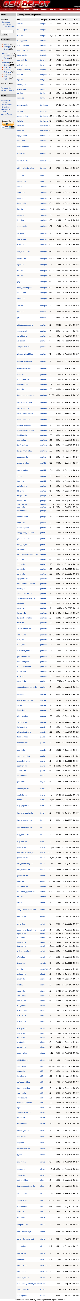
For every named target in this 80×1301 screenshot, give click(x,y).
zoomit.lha (21, 750)
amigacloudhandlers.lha (26, 910)
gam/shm (43, 645)
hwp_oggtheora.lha (24, 827)
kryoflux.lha (21, 1137)
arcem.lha (21, 186)
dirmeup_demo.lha (24, 1103)
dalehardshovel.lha (24, 593)
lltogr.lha (20, 1143)
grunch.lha (21, 1071)
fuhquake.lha (22, 496)
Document (8, 56)
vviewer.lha (21, 771)
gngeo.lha (21, 282)
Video (6, 79)
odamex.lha (21, 501)
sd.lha (19, 476)
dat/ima (43, 40)
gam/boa (43, 384)
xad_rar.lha (21, 1001)
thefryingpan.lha (23, 1088)
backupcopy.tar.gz (24, 1232)
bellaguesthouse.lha (25, 413)
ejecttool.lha (21, 1123)
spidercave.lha (23, 331)
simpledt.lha (21, 776)
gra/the (42, 756)
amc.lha (20, 24)
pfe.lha (19, 318)
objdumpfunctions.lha (25, 168)
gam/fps (43, 486)
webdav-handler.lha (24, 951)
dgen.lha (20, 265)
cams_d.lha (21, 917)
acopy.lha (21, 1217)
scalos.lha (21, 1169)
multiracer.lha (22, 470)
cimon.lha (21, 924)
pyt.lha (19, 1155)
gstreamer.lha (22, 116)
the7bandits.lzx (23, 445)
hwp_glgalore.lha (23, 806)
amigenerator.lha (23, 251)
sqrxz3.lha (21, 569)
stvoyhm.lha (21, 511)
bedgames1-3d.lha (24, 402)
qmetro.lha (21, 1162)
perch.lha (20, 902)
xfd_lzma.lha (22, 1098)
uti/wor (42, 1277)
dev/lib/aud (44, 105)
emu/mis (43, 312)
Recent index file (7, 90)
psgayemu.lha (22, 105)
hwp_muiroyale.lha (24, 820)
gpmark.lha (21, 1047)
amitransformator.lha (25, 700)
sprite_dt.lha (22, 40)
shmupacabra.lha (24, 666)
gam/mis (43, 523)
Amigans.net (6, 100)
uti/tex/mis (44, 1271)
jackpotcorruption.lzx (25, 425)
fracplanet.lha (22, 737)
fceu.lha (20, 271)
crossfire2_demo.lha (25, 651)
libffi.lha (20, 121)
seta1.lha (20, 175)
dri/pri (42, 181)
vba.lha (20, 306)
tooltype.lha (21, 1253)
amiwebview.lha (23, 761)
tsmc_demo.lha (23, 379)
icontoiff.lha (21, 710)
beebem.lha (21, 203)
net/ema (43, 887)
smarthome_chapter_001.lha (28, 1284)
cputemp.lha (22, 1053)
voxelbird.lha (22, 336)
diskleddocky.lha (23, 1060)
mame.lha (21, 299)
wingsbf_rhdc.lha (23, 347)
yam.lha (20, 896)
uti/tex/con (44, 1259)
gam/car (43, 457)
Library (6, 70)
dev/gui (43, 80)
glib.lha (20, 111)
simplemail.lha (22, 887)
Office (6, 74)
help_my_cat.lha (23, 545)
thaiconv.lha (21, 1265)
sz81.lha (20, 233)
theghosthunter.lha (24, 451)
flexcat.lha (21, 154)
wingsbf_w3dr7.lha (24, 361)
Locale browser (7, 27)
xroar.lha (20, 244)
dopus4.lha (21, 1066)
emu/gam (43, 251)
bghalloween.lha (23, 419)
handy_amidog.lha (24, 288)
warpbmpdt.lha (23, 45)
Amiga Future (6, 114)
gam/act (43, 325)
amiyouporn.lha (23, 1290)
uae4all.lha (21, 239)
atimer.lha (21, 1117)
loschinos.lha (22, 435)
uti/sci (42, 1186)
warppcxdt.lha (22, 50)
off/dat (42, 974)
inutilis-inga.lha (23, 528)
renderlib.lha (22, 795)
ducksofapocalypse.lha (26, 598)
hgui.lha (20, 80)
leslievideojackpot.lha (25, 430)
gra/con (43, 694)
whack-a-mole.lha (24, 629)
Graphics (7, 67)
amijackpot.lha (22, 384)
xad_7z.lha (21, 996)
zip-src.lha (21, 1037)
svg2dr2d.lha (22, 722)
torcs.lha (20, 481)
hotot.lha (20, 882)
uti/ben (42, 1042)
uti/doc (42, 1053)
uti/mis (42, 1108)
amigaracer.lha (23, 463)
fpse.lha (20, 276)
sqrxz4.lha (21, 574)
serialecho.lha (22, 1246)
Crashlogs (5, 22)
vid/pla (42, 1290)
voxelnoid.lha (22, 341)
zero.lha (20, 676)
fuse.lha (20, 209)
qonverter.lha (22, 1200)
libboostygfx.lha (23, 789)
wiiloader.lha (22, 65)
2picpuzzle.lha (22, 579)
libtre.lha (20, 126)
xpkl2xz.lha (21, 1015)
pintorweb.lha (22, 716)
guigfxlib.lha (21, 782)
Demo (6, 49)
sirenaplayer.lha (23, 29)
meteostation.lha (23, 1149)
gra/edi (42, 727)
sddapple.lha (22, 226)
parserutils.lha (22, 858)
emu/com (43, 186)
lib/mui (42, 864)
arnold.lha (21, 192)
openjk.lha (21, 507)
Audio (6, 44)
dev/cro (43, 60)
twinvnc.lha (21, 946)
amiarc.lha (21, 979)
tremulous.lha (22, 517)
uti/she (42, 1217)
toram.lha (20, 963)
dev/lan (43, 89)
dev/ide (43, 84)
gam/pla (43, 533)
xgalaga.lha (21, 635)
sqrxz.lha (20, 559)
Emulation (5, 63)
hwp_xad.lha (22, 842)
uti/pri (42, 1180)
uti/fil (42, 1066)
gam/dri (43, 463)
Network (7, 72)
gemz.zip (20, 608)
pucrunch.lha (22, 60)
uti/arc (42, 979)
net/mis (43, 910)
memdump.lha (22, 161)
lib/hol (42, 806)
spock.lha (21, 937)
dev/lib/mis (44, 111)
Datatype (7, 47)
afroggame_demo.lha (25, 533)
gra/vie (42, 761)
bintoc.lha (21, 140)
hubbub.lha (21, 848)
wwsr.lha (20, 1211)
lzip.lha (20, 985)
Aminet (4, 102)
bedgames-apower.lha (25, 395)
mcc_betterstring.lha (25, 864)
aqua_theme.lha (23, 756)
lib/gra (42, 782)
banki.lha (20, 389)
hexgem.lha (21, 613)
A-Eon (3, 112)
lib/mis (42, 848)
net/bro (42, 876)
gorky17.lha (21, 681)
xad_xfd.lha (21, 1093)
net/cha (43, 882)
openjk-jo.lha (22, 504)
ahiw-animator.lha (24, 732)
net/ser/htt (44, 969)
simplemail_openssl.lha (26, 891)
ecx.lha (20, 93)
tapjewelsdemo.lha (24, 618)
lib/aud (42, 776)
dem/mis (43, 55)
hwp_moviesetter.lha (25, 813)
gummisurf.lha (22, 876)
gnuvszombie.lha (23, 657)
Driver (6, 58)
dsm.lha (20, 969)
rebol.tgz (20, 98)
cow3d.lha (21, 1042)
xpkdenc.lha (21, 1010)
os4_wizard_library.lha (25, 853)
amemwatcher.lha (24, 1112)
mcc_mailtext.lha (23, 870)
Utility (6, 77)
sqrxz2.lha (21, 564)
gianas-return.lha (23, 538)
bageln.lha (21, 523)
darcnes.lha (21, 259)
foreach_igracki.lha (24, 1131)
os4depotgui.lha (23, 1082)
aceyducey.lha (22, 457)
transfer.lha (21, 942)
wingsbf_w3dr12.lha (25, 354)
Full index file (6, 88)
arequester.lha (22, 1225)
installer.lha (21, 1076)
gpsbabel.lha (22, 1193)
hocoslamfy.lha (23, 662)
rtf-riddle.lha (21, 1259)
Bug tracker (6, 24)
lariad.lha (20, 374)
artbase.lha (21, 974)
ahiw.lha (20, 694)
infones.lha (21, 293)
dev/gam (43, 70)
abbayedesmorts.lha (25, 325)
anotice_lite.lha (23, 1277)
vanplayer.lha (22, 1296)
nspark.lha (21, 991)
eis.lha (19, 705)
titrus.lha (20, 623)
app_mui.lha (22, 136)
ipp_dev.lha (21, 181)
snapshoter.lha (23, 743)
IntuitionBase (6, 105)
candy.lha (21, 645)
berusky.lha (21, 589)
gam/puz (43, 579)
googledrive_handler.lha (26, 930)
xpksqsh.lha (21, 1029)
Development (6, 54)
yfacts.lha (21, 957)
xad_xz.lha (21, 1006)
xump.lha (20, 640)
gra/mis (43, 732)
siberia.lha (21, 1175)
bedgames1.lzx (23, 408)
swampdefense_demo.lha (27, 687)
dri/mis (42, 175)
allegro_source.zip (24, 70)
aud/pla (43, 24)
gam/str (43, 681)
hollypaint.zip (22, 727)
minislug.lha (21, 549)
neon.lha (20, 131)
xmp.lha (20, 36)
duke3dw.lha (22, 486)
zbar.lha (20, 800)
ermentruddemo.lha (24, 368)
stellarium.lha (22, 1206)
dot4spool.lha (22, 1180)
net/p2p (43, 963)
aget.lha (20, 1108)
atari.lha (20, 198)
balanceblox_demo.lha (26, 584)
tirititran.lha (21, 671)
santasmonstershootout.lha (27, 554)
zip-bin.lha (21, 1033)
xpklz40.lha (21, 1021)
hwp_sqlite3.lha (23, 835)
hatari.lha (20, 215)
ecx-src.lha (21, 89)
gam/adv (43, 368)
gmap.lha (20, 312)
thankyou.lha (22, 55)
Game (6, 65)
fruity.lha (20, 603)
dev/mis (43, 136)
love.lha (20, 75)
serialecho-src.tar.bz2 (25, 1239)
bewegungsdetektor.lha (26, 1186)
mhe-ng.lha (21, 84)
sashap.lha (21, 440)
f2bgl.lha (20, 491)
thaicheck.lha (22, 1271)
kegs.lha (20, 220)
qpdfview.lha (22, 766)
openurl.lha (21, 934)
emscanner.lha (23, 146)
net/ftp (42, 902)
